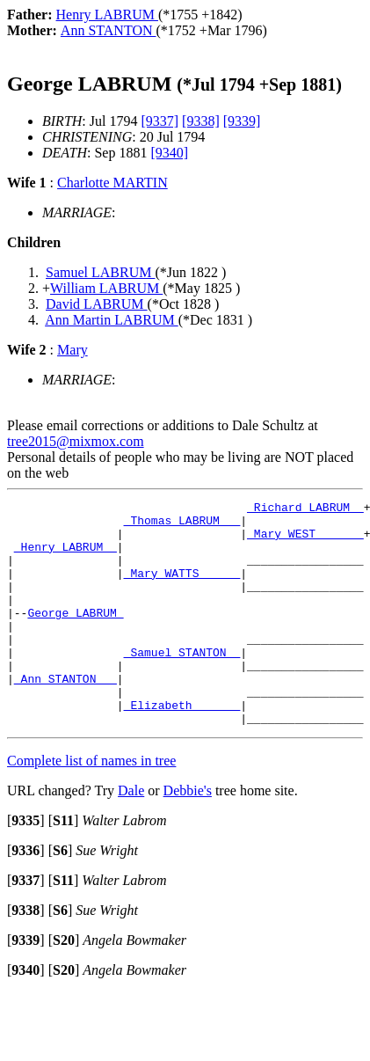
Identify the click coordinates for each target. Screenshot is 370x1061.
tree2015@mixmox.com (75, 441)
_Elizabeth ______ (182, 747)
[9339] (242, 120)
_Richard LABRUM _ (305, 509)
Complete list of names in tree (91, 805)
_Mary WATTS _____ (182, 588)
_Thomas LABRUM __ (182, 525)
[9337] (159, 120)
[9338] (201, 120)
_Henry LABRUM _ (65, 557)
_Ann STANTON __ (65, 715)
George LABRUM (75, 636)
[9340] (169, 152)
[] (26, 865)
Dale (131, 835)
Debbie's (187, 835)
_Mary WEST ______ (305, 541)
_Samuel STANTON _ (182, 683)
